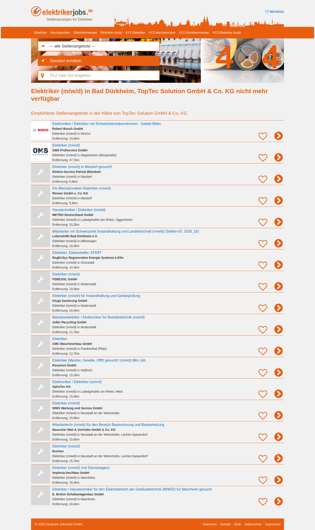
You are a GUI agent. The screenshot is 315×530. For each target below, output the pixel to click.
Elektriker (40, 32)
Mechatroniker (60, 32)
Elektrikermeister (85, 32)
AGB (237, 524)
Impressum (273, 524)
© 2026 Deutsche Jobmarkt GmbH (58, 524)
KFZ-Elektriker (135, 32)
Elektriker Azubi (111, 32)
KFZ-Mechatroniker (162, 32)
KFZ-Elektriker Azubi (227, 32)
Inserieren (210, 524)
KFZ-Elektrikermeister (194, 32)
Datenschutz (253, 524)
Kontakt (225, 524)
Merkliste (274, 12)
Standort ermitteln (65, 61)
